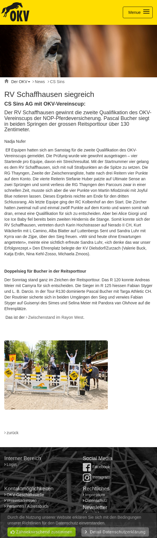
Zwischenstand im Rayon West (55, 317)
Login (12, 464)
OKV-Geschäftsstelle (25, 494)
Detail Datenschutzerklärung (115, 532)
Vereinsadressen (22, 500)
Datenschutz (96, 500)
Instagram (96, 477)
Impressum (95, 494)
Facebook (96, 466)
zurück (12, 432)
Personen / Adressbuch (27, 506)
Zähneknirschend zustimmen (41, 532)
